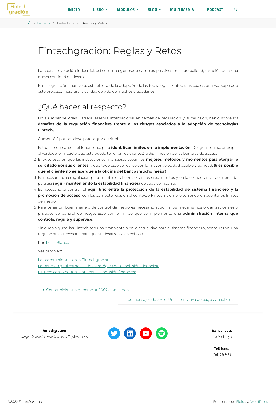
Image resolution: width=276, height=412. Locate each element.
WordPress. (259, 401)
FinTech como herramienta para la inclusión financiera (87, 272)
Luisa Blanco (57, 242)
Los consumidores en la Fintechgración (73, 260)
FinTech (43, 23)
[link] (235, 9)
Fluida (240, 401)
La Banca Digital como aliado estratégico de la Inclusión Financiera (98, 266)
